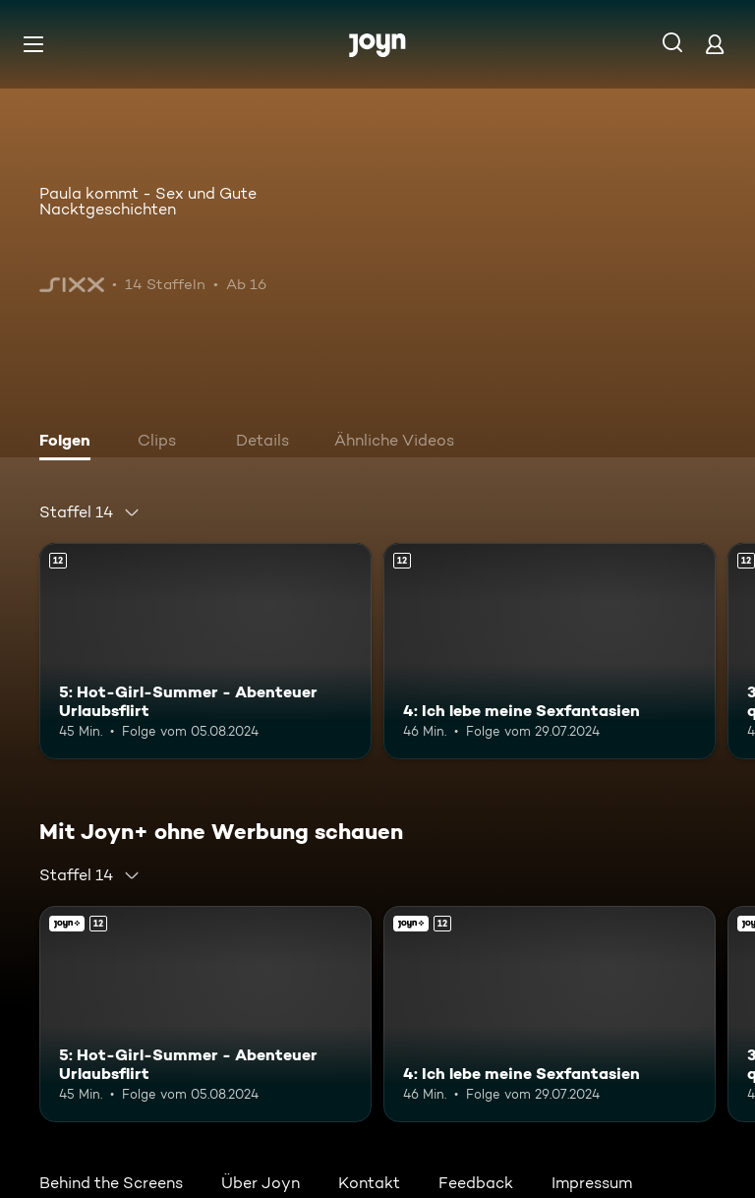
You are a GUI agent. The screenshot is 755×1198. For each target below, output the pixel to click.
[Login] (714, 44)
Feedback (475, 1182)
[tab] (69, 442)
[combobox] (89, 512)
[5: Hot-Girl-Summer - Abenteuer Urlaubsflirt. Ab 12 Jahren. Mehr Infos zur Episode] (205, 651)
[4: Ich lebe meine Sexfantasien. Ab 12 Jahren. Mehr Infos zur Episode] (549, 651)
